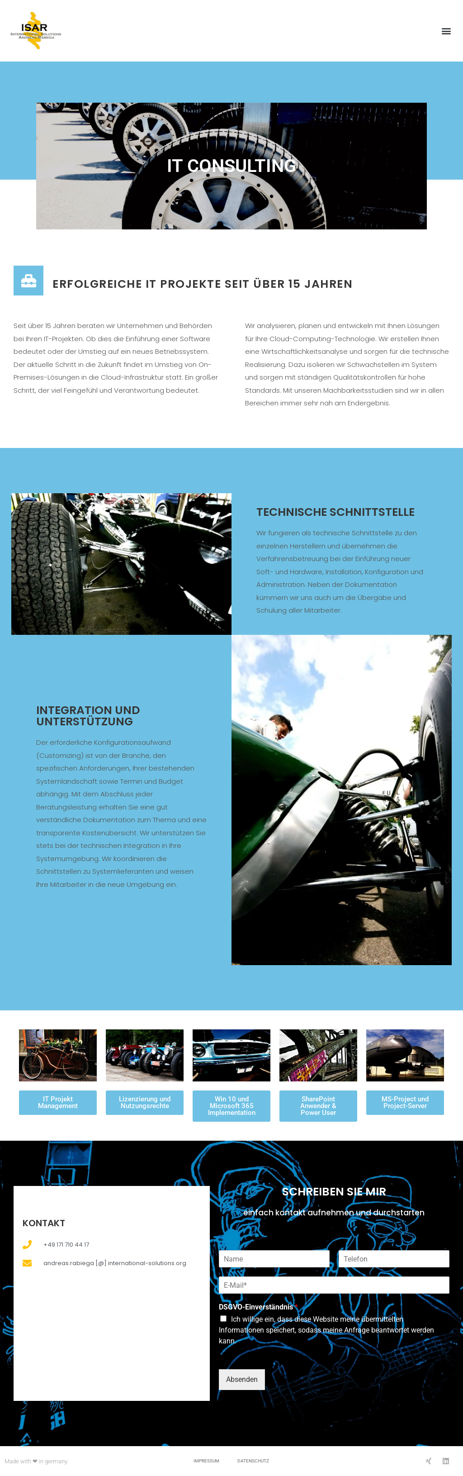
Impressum (206, 1460)
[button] (446, 31)
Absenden (242, 1379)
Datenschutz (253, 1460)
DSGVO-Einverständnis (258, 1307)
